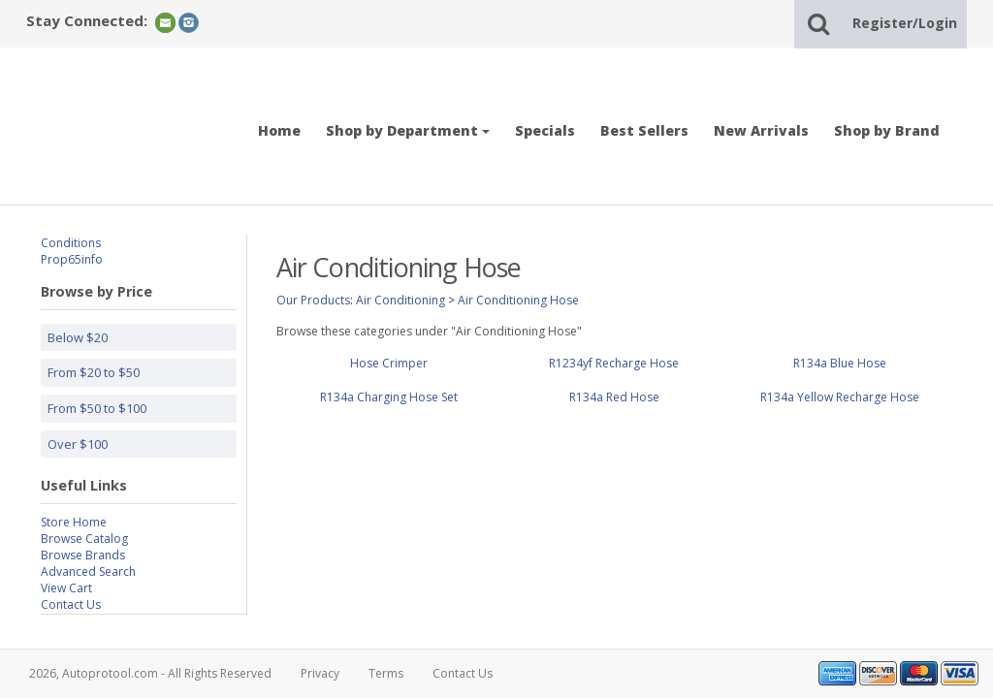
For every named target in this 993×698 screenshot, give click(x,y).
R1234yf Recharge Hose (614, 363)
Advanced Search (88, 571)
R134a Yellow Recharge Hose (839, 397)
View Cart (66, 588)
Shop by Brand (887, 130)
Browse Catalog (84, 538)
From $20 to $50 (94, 372)
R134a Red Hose (614, 397)
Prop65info (72, 259)
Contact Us (71, 604)
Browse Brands (83, 555)
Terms (385, 673)
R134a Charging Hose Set (389, 397)
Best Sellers (644, 130)
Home (279, 130)
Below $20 (78, 337)
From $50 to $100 (97, 408)
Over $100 (78, 444)
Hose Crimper (389, 363)
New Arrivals (761, 130)
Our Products (313, 300)
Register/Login (904, 23)
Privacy (320, 673)
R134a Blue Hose (839, 363)
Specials (545, 130)
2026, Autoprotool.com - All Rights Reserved (150, 673)
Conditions (71, 243)
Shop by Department (408, 130)
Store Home (74, 522)
